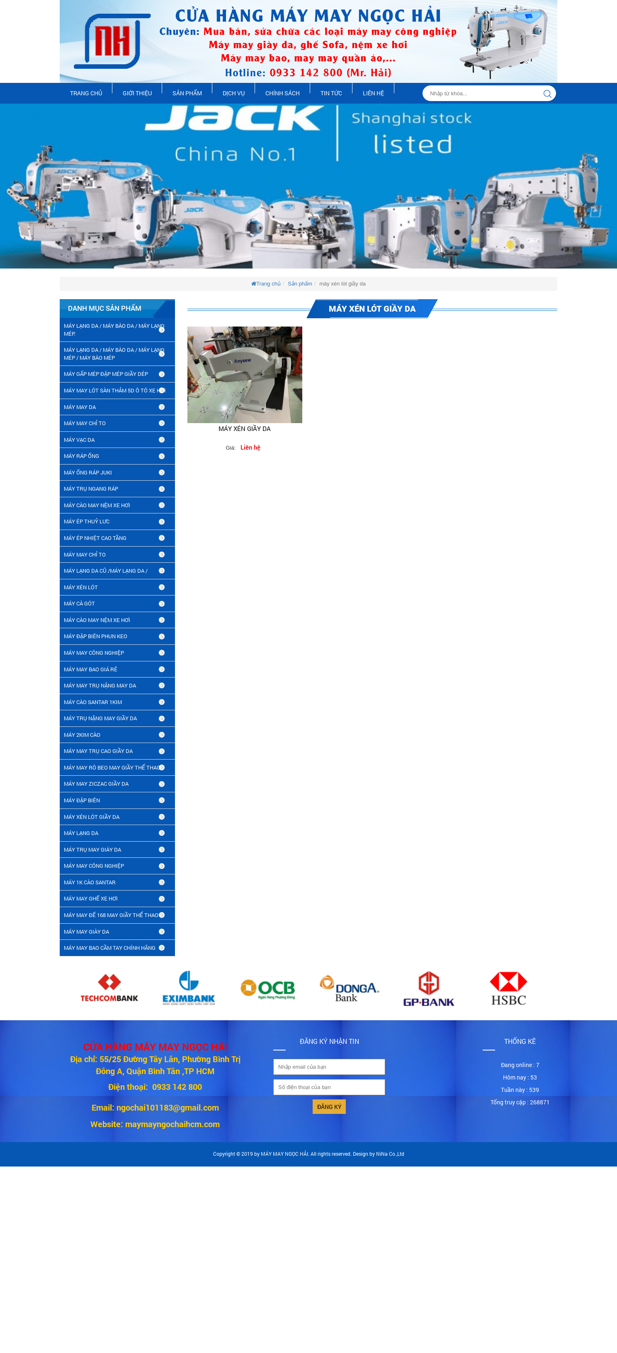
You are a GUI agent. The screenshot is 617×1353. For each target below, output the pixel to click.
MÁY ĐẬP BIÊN (82, 800)
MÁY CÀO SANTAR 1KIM (93, 702)
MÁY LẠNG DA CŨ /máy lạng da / (106, 570)
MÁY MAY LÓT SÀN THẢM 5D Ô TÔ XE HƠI (115, 390)
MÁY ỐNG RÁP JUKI (88, 472)
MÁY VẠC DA (79, 439)
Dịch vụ (234, 93)
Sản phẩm (187, 93)
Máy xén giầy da (245, 428)
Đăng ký (329, 1107)
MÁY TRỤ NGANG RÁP (91, 488)
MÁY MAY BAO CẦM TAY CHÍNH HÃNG (109, 947)
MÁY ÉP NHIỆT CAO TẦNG (95, 538)
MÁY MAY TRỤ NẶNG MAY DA (100, 685)
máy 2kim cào (82, 734)
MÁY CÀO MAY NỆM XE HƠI (97, 505)
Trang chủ (86, 93)
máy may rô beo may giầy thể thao (112, 767)
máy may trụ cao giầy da (98, 751)
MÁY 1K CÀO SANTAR (90, 882)
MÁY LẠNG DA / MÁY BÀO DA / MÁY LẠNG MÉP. (114, 329)
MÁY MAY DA (80, 407)
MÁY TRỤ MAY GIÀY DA (92, 849)
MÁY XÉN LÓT (81, 587)
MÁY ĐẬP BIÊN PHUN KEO (95, 636)
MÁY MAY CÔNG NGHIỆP (94, 652)
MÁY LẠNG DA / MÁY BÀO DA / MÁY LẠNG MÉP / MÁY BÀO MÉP (114, 353)
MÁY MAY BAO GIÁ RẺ (90, 669)
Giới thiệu (137, 93)
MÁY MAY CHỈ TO (85, 423)
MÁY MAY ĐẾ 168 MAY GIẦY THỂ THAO (111, 915)
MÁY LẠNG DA (81, 833)
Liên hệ (373, 93)
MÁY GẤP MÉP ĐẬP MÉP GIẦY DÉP (106, 374)
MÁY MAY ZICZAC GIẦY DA (96, 783)
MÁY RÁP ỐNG (81, 456)
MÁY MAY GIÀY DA (86, 931)
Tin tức (331, 93)
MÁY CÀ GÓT (79, 603)
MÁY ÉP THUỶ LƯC (86, 521)
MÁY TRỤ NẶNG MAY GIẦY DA (100, 718)
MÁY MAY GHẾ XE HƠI (91, 898)
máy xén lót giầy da (91, 817)
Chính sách (282, 93)
